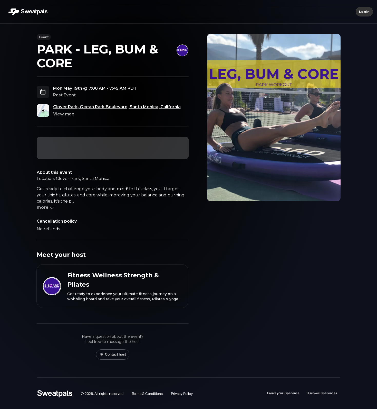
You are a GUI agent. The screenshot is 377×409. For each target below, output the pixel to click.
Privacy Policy (182, 394)
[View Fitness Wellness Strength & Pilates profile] (112, 286)
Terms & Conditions (147, 394)
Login (364, 11)
